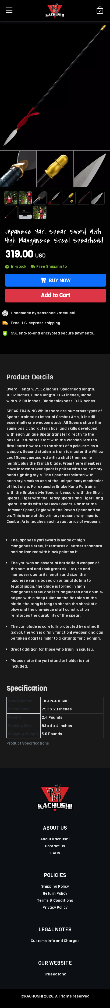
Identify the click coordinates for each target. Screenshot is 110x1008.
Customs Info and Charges (55, 940)
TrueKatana (55, 974)
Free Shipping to (49, 266)
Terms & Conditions (55, 900)
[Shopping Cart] (100, 10)
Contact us (55, 846)
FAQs (55, 853)
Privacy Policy (55, 907)
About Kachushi (55, 839)
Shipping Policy (55, 886)
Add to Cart (55, 295)
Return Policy (55, 893)
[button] (8, 10)
